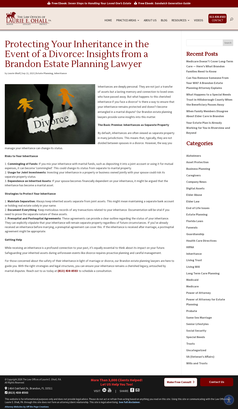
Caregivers (193, 175)
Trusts (190, 343)
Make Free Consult (181, 382)
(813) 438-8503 (68, 271)
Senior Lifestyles (197, 324)
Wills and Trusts (196, 363)
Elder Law (192, 201)
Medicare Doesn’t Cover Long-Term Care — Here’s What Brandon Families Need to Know (209, 66)
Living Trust (194, 260)
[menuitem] (89, 4)
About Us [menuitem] (150, 20)
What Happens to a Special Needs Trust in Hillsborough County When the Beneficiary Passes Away (209, 99)
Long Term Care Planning (202, 273)
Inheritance (60, 73)
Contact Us (216, 382)
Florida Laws (194, 221)
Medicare (192, 286)
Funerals (192, 227)
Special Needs (195, 337)
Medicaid (192, 280)
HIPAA (190, 247)
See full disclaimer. (129, 402)
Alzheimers (193, 156)
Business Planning (198, 169)
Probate (191, 311)
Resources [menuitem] (179, 20)
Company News (196, 182)
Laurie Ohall (14, 73)
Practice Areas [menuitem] (126, 20)
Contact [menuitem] (217, 20)
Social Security (196, 330)
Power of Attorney (198, 293)
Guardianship (195, 234)
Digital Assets (195, 188)
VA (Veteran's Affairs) (200, 357)
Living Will (193, 267)
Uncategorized (196, 350)
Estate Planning (44, 73)
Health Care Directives (201, 241)
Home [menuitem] (108, 20)
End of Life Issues (197, 208)
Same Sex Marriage (199, 317)
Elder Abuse (194, 195)
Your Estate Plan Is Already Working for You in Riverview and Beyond (208, 128)
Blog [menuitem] (164, 20)
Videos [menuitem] (198, 20)
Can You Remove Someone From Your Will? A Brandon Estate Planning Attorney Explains (207, 83)
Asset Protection (197, 162)
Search (227, 42)
